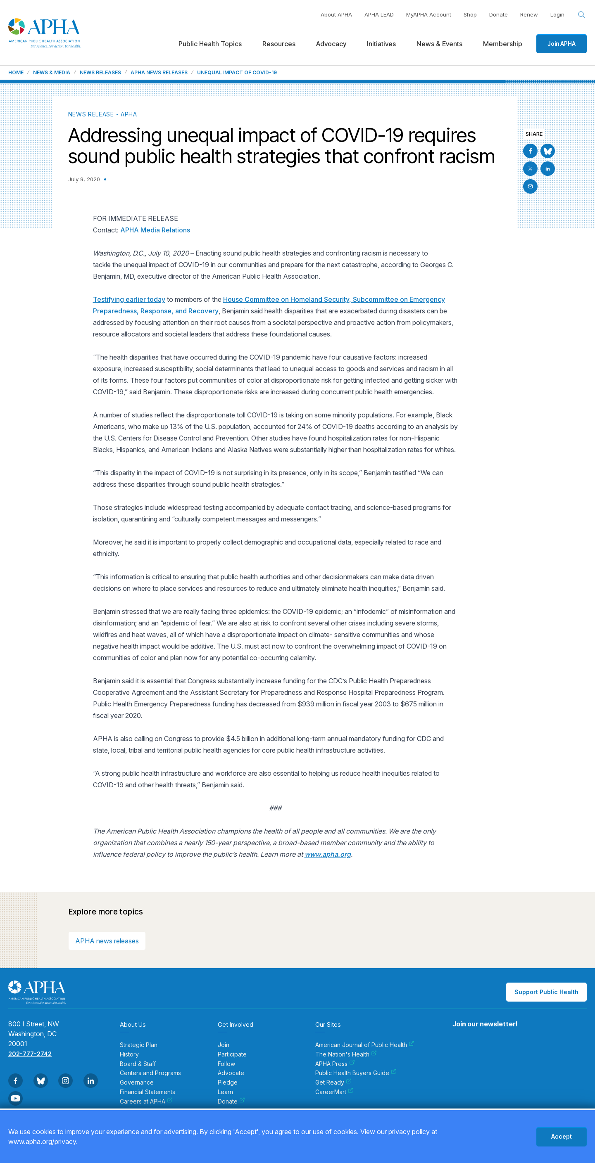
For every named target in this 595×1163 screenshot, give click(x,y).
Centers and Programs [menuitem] (150, 1073)
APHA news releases (107, 941)
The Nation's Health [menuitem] (346, 1054)
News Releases (100, 73)
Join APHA (561, 43)
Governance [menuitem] (137, 1082)
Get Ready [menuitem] (333, 1082)
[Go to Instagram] (65, 1080)
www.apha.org (328, 854)
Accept (561, 1136)
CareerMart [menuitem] (334, 1092)
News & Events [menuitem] (439, 44)
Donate (498, 14)
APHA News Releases (159, 73)
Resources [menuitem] (278, 44)
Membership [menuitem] (502, 44)
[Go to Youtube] (15, 1098)
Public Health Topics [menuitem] (210, 44)
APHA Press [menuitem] (335, 1064)
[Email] (530, 186)
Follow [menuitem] (226, 1064)
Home (16, 73)
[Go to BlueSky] (547, 151)
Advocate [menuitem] (231, 1073)
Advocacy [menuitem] (331, 44)
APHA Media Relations (155, 230)
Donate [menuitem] (231, 1101)
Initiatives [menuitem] (381, 44)
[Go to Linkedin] (547, 168)
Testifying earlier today (129, 299)
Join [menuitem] (223, 1045)
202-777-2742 (30, 1054)
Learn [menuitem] (225, 1092)
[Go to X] (530, 168)
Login (557, 14)
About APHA (336, 14)
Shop (470, 14)
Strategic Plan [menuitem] (138, 1045)
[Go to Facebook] (530, 151)
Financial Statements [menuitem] (147, 1092)
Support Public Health (546, 991)
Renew (529, 14)
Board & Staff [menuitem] (138, 1064)
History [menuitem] (129, 1054)
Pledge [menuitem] (228, 1082)
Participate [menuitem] (232, 1054)
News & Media (51, 73)
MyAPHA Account (428, 14)
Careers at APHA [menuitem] (146, 1101)
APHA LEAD (379, 14)
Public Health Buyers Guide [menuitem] (356, 1073)
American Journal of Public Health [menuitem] (364, 1045)
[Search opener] (582, 15)
